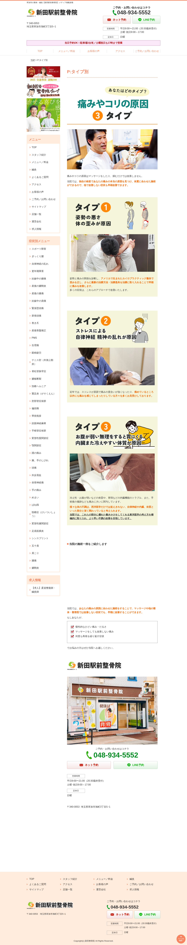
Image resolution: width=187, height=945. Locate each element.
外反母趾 (36, 475)
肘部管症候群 (39, 401)
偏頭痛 (35, 408)
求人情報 (36, 229)
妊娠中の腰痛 (39, 278)
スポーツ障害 (39, 249)
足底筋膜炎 (38, 531)
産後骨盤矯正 (39, 330)
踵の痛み (36, 453)
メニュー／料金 (66, 51)
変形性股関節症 (40, 438)
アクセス (120, 51)
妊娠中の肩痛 (39, 301)
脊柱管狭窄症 (39, 371)
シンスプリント (40, 538)
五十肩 (35, 545)
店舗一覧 (36, 214)
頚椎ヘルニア (39, 386)
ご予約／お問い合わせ (147, 51)
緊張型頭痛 (38, 308)
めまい (35, 497)
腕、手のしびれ (40, 460)
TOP (40, 51)
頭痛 (34, 467)
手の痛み (36, 490)
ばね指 (35, 505)
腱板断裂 (36, 378)
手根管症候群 (39, 430)
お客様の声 (93, 51)
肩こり (35, 553)
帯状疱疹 (36, 416)
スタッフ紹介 (39, 155)
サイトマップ (39, 206)
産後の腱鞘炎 (39, 286)
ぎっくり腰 (38, 256)
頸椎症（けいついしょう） (44, 514)
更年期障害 (38, 271)
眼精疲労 (36, 352)
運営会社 (36, 221)
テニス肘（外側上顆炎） (42, 362)
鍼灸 (34, 169)
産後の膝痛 (38, 293)
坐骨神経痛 (38, 482)
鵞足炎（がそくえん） (44, 393)
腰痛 (34, 560)
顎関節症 (36, 445)
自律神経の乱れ (40, 264)
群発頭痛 (36, 315)
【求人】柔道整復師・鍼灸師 (44, 590)
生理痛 (35, 345)
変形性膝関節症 (40, 523)
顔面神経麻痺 (39, 423)
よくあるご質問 (40, 177)
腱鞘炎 (35, 568)
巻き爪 (35, 323)
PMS (34, 338)
